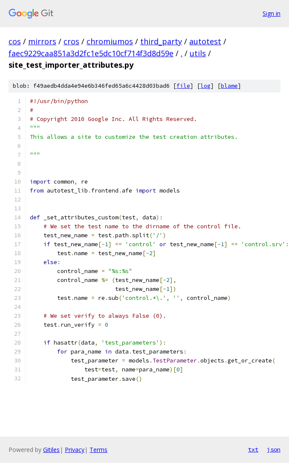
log (205, 85)
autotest (205, 41)
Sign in (271, 13)
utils (198, 53)
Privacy (74, 450)
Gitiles (51, 450)
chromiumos (110, 41)
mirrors (42, 41)
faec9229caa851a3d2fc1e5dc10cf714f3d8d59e (91, 53)
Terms (98, 450)
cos (15, 41)
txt (253, 449)
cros (71, 41)
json (273, 449)
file (183, 85)
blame (229, 85)
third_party (161, 41)
